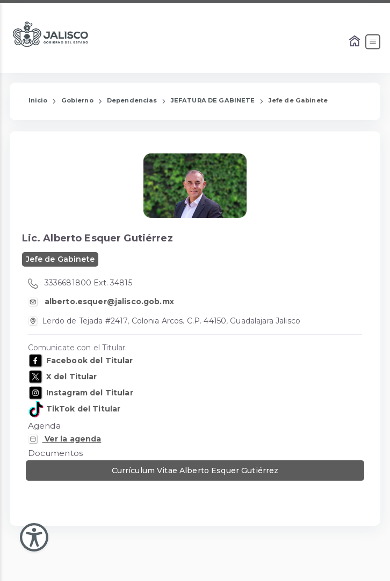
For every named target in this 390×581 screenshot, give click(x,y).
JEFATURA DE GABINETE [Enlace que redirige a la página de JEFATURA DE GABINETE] (213, 100)
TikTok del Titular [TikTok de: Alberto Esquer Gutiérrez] (82, 409)
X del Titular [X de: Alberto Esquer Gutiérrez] (70, 376)
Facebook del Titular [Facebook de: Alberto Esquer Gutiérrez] (88, 360)
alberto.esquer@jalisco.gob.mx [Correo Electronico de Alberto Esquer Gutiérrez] (108, 301)
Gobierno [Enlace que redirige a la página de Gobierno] (77, 100)
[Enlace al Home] (355, 41)
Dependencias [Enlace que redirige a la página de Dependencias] (132, 100)
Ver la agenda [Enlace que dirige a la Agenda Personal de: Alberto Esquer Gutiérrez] (71, 439)
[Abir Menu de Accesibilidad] (34, 537)
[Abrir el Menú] (372, 41)
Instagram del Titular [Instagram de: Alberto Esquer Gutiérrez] (88, 393)
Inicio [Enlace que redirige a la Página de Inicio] (38, 100)
